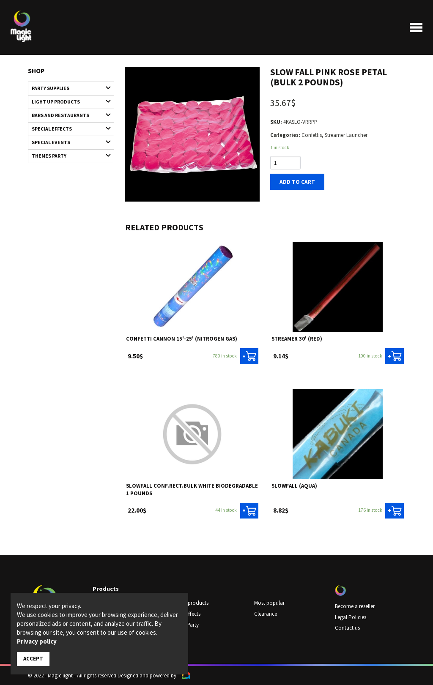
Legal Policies (350, 616)
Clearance (265, 613)
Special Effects (67, 127)
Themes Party (67, 153)
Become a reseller (355, 606)
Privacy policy (37, 641)
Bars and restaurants (67, 114)
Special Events (67, 140)
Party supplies (67, 87)
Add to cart (296, 181)
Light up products (67, 101)
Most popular (269, 602)
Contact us (347, 627)
